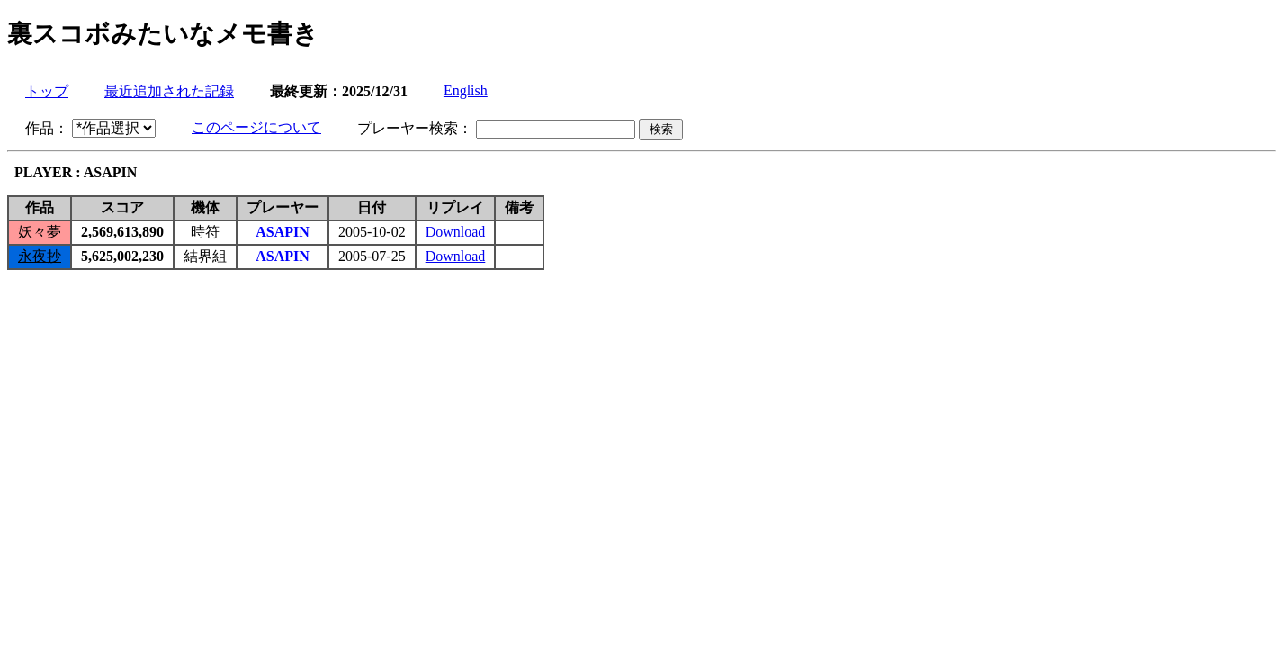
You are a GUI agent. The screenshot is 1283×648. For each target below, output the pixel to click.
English (466, 90)
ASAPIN (283, 231)
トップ (46, 91)
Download (456, 231)
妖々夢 (39, 231)
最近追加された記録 (169, 91)
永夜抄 (39, 256)
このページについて (256, 127)
